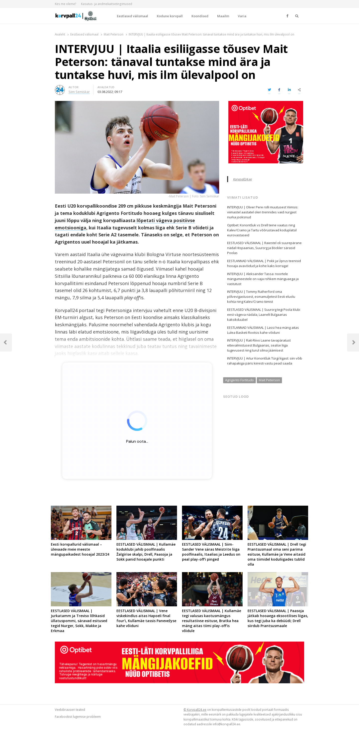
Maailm (223, 16)
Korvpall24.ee (242, 179)
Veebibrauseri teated (70, 710)
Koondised (199, 16)
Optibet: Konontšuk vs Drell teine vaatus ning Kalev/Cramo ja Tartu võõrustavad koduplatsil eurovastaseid (262, 230)
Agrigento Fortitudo (239, 380)
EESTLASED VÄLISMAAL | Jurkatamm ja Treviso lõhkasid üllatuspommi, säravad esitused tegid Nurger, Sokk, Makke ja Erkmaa (79, 620)
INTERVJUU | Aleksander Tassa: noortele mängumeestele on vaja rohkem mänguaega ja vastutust (263, 279)
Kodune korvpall (170, 16)
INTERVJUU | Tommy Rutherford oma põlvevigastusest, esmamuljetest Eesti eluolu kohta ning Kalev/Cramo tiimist (261, 296)
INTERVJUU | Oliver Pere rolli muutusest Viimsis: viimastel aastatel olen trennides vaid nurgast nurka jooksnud (262, 212)
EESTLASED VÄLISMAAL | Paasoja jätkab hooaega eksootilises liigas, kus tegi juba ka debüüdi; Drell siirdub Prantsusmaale (278, 618)
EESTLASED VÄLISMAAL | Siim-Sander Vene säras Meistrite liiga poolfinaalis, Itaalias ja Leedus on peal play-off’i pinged (211, 552)
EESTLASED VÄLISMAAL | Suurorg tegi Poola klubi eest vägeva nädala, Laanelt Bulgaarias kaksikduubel (263, 314)
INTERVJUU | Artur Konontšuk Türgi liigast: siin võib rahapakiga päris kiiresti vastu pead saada (264, 361)
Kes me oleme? (65, 4)
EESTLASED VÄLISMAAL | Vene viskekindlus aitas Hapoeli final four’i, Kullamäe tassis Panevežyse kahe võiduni (146, 618)
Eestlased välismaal (132, 16)
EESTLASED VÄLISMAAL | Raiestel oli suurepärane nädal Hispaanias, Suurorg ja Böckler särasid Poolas (264, 248)
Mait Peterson (269, 380)
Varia (242, 16)
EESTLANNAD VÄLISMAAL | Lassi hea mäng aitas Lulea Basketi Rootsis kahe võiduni (263, 330)
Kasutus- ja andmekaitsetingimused (106, 4)
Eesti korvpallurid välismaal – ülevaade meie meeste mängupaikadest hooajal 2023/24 (80, 549)
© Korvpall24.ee (194, 710)
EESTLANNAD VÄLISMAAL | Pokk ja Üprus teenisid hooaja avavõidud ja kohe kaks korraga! (264, 263)
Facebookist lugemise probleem (78, 717)
